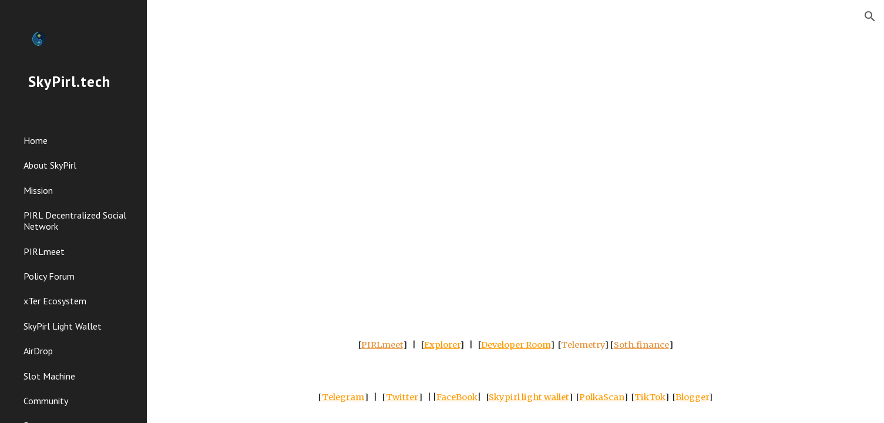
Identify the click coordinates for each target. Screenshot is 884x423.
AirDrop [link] (38, 351)
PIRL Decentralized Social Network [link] (74, 220)
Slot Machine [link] (49, 376)
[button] (870, 16)
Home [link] (35, 140)
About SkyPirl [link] (49, 165)
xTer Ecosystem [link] (54, 301)
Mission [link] (38, 190)
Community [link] (45, 401)
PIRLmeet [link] (44, 251)
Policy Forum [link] (49, 276)
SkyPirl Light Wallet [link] (62, 326)
